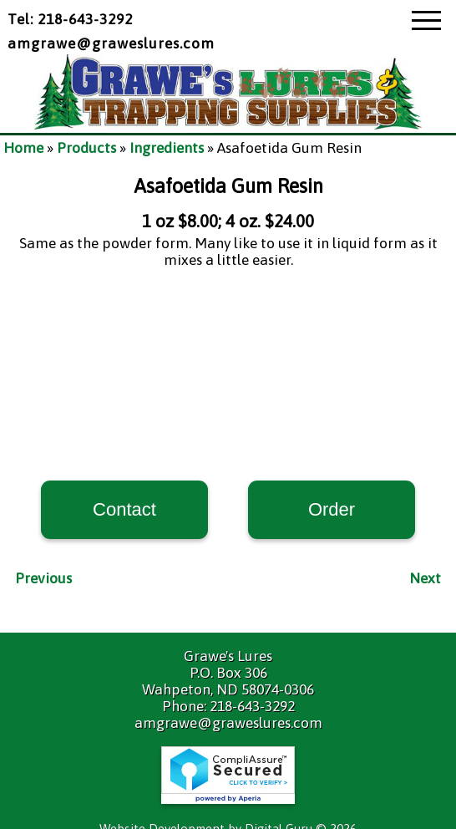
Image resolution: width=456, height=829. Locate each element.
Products (86, 148)
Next (425, 578)
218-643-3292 (252, 706)
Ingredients (166, 148)
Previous (43, 578)
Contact (124, 509)
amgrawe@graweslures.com (111, 43)
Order (331, 509)
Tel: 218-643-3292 (70, 19)
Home (23, 148)
